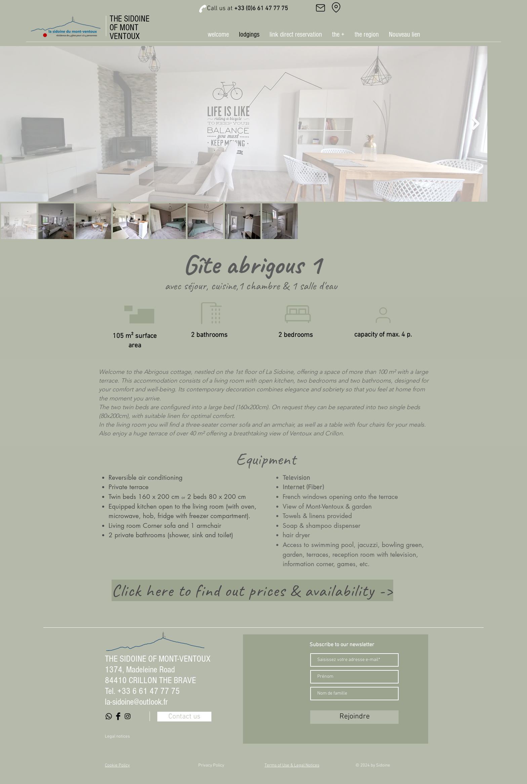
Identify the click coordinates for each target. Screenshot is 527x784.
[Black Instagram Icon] (127, 716)
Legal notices (117, 736)
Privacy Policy (211, 765)
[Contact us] (184, 716)
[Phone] (202, 8)
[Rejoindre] (354, 717)
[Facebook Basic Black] (118, 716)
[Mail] (320, 8)
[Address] (336, 7)
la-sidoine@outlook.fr (136, 702)
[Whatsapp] (109, 716)
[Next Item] (476, 123)
